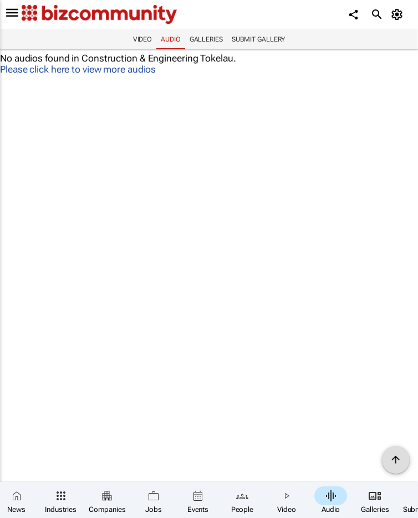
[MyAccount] (398, 14)
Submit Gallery (259, 39)
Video (142, 39)
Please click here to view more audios (78, 69)
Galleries (206, 39)
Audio (171, 39)
